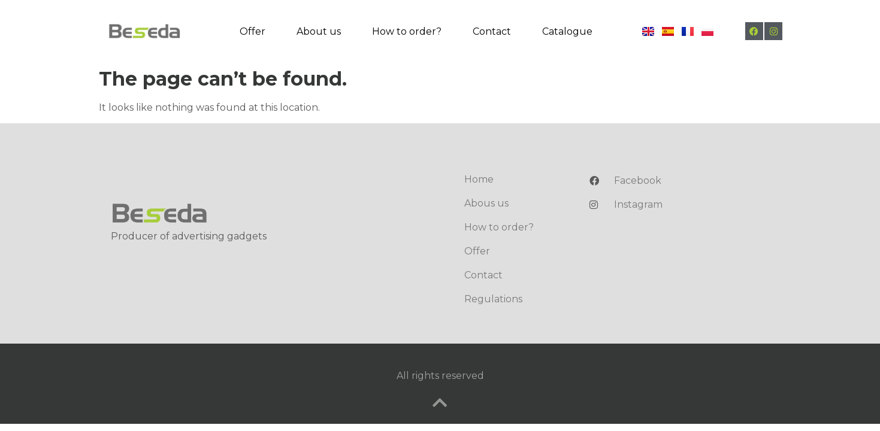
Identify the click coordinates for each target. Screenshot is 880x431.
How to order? (406, 31)
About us (319, 31)
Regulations (493, 299)
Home (479, 179)
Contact (492, 31)
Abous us (486, 203)
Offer (252, 31)
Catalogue (567, 31)
